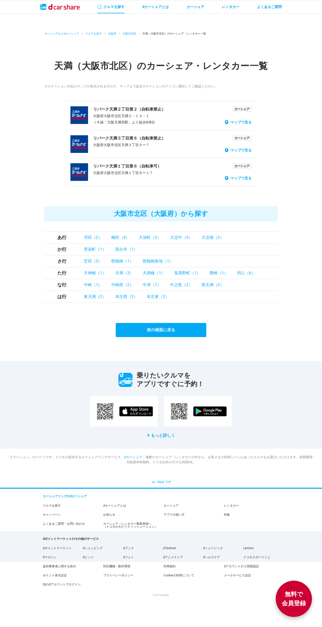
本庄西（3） (126, 296)
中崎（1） (93, 284)
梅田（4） (120, 237)
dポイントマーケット (57, 548)
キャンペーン (52, 514)
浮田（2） (93, 237)
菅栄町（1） (95, 249)
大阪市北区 (129, 33)
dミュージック (213, 548)
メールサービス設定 (237, 575)
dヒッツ (88, 557)
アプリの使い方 (174, 514)
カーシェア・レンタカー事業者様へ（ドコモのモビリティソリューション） (130, 525)
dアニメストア (173, 557)
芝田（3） (93, 261)
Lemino (248, 548)
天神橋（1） (95, 273)
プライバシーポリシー (118, 575)
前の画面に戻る (161, 329)
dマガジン (50, 557)
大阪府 (112, 33)
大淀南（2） (213, 237)
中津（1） (152, 284)
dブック (128, 548)
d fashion (169, 548)
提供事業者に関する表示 (59, 566)
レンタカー (231, 505)
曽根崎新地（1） (158, 261)
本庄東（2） (158, 296)
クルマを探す (93, 33)
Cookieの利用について (179, 575)
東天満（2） (95, 296)
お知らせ (109, 514)
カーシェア (171, 505)
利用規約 (170, 566)
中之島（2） (181, 284)
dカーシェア (133, 457)
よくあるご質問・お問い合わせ (64, 523)
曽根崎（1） (122, 261)
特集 (227, 514)
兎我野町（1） (187, 273)
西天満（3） (213, 284)
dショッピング (93, 548)
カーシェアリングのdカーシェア (65, 496)
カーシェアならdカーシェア (61, 33)
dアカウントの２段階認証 (241, 566)
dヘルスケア (211, 557)
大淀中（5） (181, 237)
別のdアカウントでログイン (62, 584)
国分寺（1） (126, 249)
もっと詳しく (163, 435)
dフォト (128, 557)
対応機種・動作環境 (116, 566)
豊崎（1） (219, 273)
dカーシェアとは (114, 505)
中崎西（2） (122, 284)
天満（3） (124, 273)
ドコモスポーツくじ (256, 557)
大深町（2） (150, 237)
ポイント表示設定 (55, 575)
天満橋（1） (154, 273)
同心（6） (246, 273)
